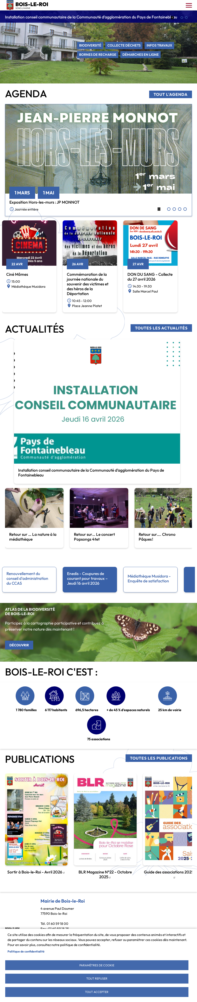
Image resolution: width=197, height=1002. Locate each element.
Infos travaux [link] (160, 45)
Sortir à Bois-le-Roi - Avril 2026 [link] (36, 871)
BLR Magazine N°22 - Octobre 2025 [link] (105, 874)
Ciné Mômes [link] (17, 274)
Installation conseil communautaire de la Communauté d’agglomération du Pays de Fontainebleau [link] (91, 17)
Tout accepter (96, 992)
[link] (98, 148)
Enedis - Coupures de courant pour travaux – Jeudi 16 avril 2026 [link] (87, 578)
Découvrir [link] (19, 645)
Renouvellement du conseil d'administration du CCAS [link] (27, 578)
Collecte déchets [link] (124, 45)
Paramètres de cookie (96, 964)
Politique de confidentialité (26, 951)
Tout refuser (96, 978)
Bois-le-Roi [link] (27, 5)
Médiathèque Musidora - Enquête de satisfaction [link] (149, 578)
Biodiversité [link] (90, 45)
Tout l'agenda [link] (171, 94)
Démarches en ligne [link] (141, 55)
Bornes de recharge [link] (97, 55)
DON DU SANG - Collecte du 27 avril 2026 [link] (150, 277)
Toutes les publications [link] (159, 758)
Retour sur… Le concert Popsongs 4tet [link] (94, 537)
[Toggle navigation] (189, 5)
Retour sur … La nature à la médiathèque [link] (32, 537)
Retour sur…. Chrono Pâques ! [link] (157, 537)
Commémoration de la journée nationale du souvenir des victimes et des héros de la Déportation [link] (87, 284)
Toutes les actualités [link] (161, 328)
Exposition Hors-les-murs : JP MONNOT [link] (44, 202)
